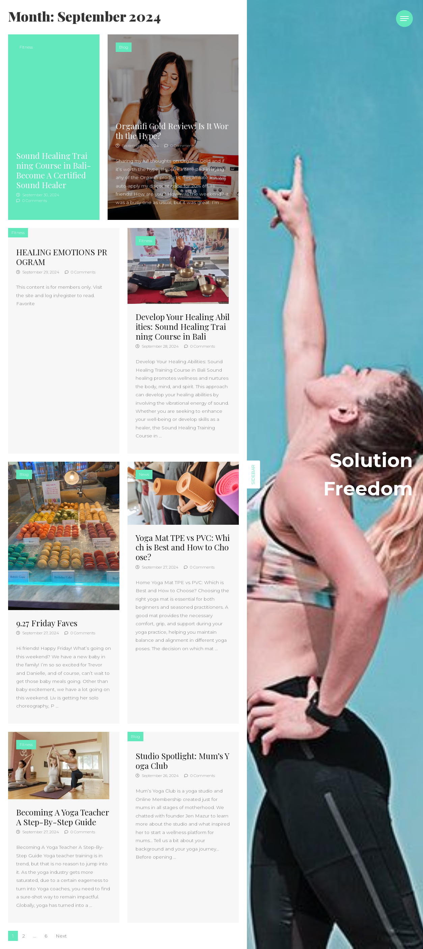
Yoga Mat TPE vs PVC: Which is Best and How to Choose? (183, 547)
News (144, 474)
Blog (123, 47)
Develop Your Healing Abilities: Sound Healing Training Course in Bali (183, 326)
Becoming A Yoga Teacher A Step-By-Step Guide (62, 817)
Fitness (26, 47)
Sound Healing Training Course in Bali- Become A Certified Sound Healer (53, 170)
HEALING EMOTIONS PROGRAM (61, 257)
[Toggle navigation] (404, 18)
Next (61, 936)
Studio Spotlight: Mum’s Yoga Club (182, 760)
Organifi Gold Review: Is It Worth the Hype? (172, 130)
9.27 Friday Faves (46, 622)
